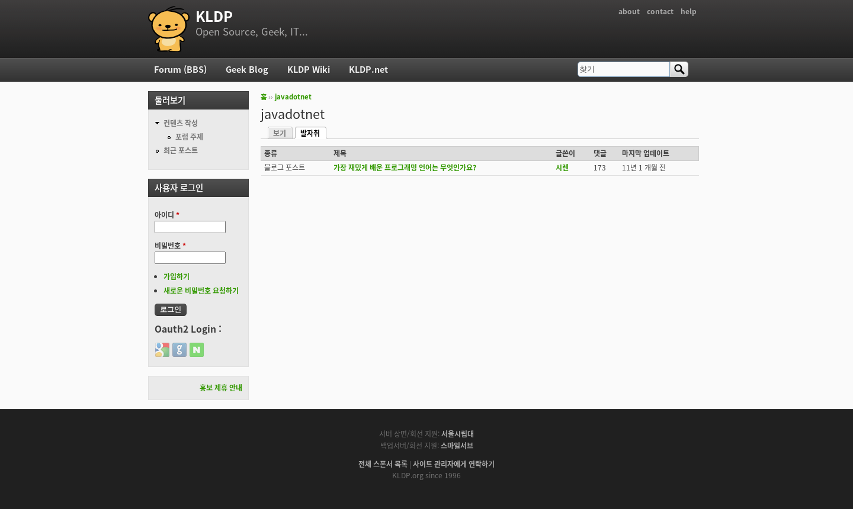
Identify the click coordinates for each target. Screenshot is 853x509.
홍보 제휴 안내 (221, 387)
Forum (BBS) (180, 69)
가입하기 (176, 276)
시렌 (562, 167)
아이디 (167, 215)
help (689, 11)
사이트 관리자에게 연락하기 (454, 464)
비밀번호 (170, 245)
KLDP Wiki (308, 69)
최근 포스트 (180, 150)
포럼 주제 (189, 136)
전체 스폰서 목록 (383, 464)
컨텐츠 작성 (180, 123)
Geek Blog (247, 69)
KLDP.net (368, 69)
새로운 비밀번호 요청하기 (201, 290)
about (629, 11)
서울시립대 (457, 434)
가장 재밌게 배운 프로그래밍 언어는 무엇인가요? (404, 167)
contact (660, 11)
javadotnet (293, 97)
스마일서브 (457, 445)
